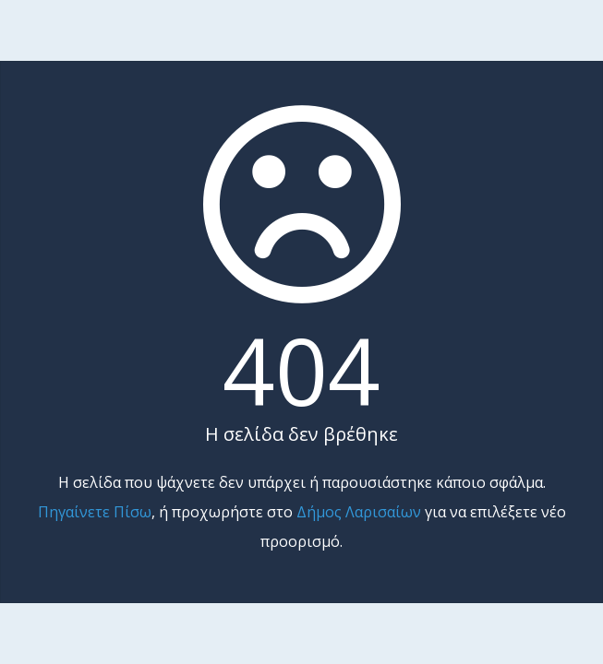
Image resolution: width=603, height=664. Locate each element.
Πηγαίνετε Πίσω (94, 512)
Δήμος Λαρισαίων (358, 512)
